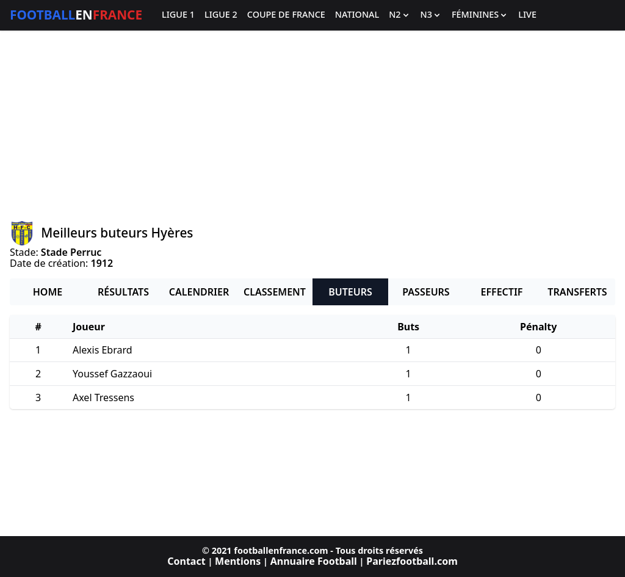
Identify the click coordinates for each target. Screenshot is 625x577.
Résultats (123, 292)
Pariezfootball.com (411, 561)
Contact (186, 561)
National (357, 15)
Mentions (238, 561)
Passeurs (425, 292)
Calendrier (199, 292)
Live (527, 15)
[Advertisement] (312, 125)
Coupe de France (286, 15)
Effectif (502, 292)
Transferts (577, 292)
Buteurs (350, 292)
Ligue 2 (220, 15)
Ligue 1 (178, 15)
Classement (275, 292)
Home (47, 292)
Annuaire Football (313, 561)
